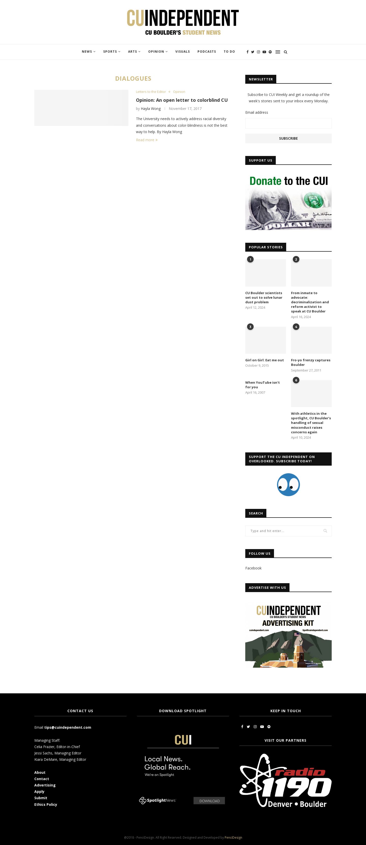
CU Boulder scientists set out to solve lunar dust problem (263, 297)
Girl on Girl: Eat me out (264, 360)
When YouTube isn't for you (262, 384)
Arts (132, 51)
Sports (110, 51)
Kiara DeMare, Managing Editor (60, 759)
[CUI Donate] (288, 175)
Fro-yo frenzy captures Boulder (310, 362)
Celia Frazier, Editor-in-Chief (57, 746)
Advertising (45, 785)
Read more (147, 139)
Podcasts (206, 51)
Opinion (156, 51)
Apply (39, 791)
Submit (40, 797)
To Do (229, 51)
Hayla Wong (151, 108)
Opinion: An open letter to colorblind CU (182, 100)
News (87, 51)
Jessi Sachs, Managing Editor (57, 753)
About (39, 772)
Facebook (253, 568)
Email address (256, 112)
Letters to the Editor (151, 92)
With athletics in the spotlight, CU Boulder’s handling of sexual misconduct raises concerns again (311, 422)
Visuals (182, 51)
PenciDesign (233, 837)
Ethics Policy (45, 804)
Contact (41, 778)
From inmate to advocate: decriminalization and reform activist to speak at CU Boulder (310, 302)
